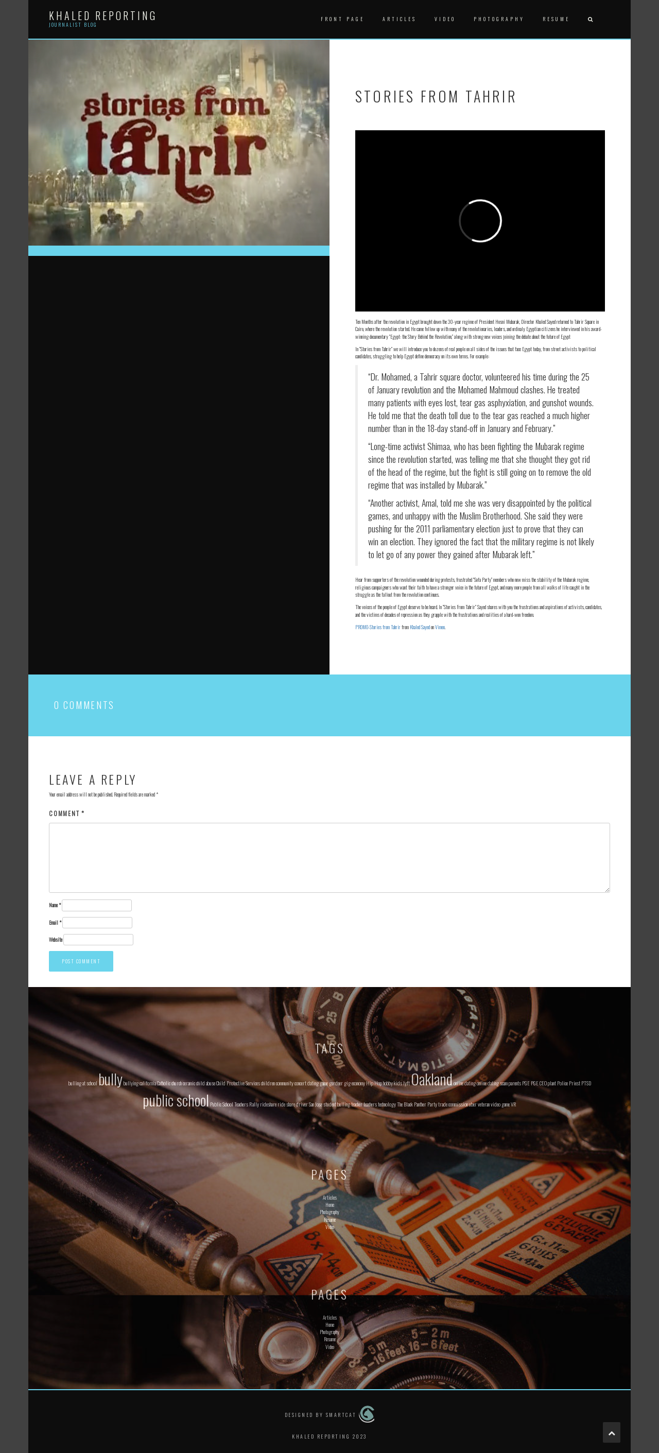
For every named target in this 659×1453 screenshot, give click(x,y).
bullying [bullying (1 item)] (131, 1083)
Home (329, 1204)
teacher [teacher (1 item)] (356, 1104)
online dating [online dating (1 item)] (465, 1083)
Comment (67, 813)
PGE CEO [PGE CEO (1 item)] (539, 1083)
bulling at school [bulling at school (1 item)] (82, 1083)
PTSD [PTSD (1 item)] (586, 1083)
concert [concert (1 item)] (300, 1083)
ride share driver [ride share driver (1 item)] (293, 1104)
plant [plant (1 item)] (552, 1083)
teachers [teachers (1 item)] (370, 1104)
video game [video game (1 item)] (500, 1104)
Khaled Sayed (420, 627)
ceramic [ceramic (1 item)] (189, 1083)
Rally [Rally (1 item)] (254, 1104)
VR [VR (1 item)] (513, 1104)
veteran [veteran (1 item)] (484, 1104)
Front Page (343, 19)
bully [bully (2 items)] (110, 1078)
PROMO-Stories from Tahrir (378, 627)
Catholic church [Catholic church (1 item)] (169, 1083)
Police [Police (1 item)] (562, 1083)
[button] (590, 19)
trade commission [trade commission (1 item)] (453, 1104)
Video (445, 19)
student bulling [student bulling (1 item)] (336, 1104)
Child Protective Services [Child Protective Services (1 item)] (238, 1083)
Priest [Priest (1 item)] (574, 1083)
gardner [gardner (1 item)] (336, 1083)
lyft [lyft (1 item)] (406, 1083)
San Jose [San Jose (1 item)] (315, 1104)
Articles (400, 19)
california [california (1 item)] (148, 1083)
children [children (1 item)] (268, 1083)
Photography (499, 19)
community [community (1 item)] (284, 1083)
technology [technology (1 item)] (387, 1104)
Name (55, 905)
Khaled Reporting (103, 15)
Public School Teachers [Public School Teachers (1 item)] (229, 1104)
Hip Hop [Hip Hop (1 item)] (374, 1083)
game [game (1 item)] (324, 1083)
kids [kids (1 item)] (398, 1083)
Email (55, 922)
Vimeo (440, 627)
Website (55, 939)
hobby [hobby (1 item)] (388, 1083)
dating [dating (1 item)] (313, 1083)
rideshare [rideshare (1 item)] (268, 1104)
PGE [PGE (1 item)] (526, 1083)
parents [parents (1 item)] (515, 1083)
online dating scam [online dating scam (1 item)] (492, 1083)
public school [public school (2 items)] (176, 1099)
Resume (556, 19)
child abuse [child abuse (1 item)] (205, 1083)
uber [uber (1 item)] (473, 1104)
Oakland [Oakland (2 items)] (432, 1078)
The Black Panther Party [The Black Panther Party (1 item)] (417, 1104)
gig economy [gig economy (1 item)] (354, 1083)
